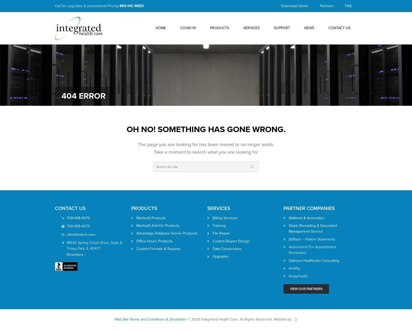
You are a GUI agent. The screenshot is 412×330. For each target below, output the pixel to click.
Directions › (76, 254)
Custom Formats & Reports (158, 249)
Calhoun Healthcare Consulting (314, 260)
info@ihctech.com (81, 234)
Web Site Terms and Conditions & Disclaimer (150, 319)
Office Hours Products (154, 241)
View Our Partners (306, 289)
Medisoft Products (151, 218)
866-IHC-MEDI (132, 6)
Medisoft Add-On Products (157, 225)
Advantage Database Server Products (166, 233)
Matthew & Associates (307, 218)
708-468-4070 (78, 218)
